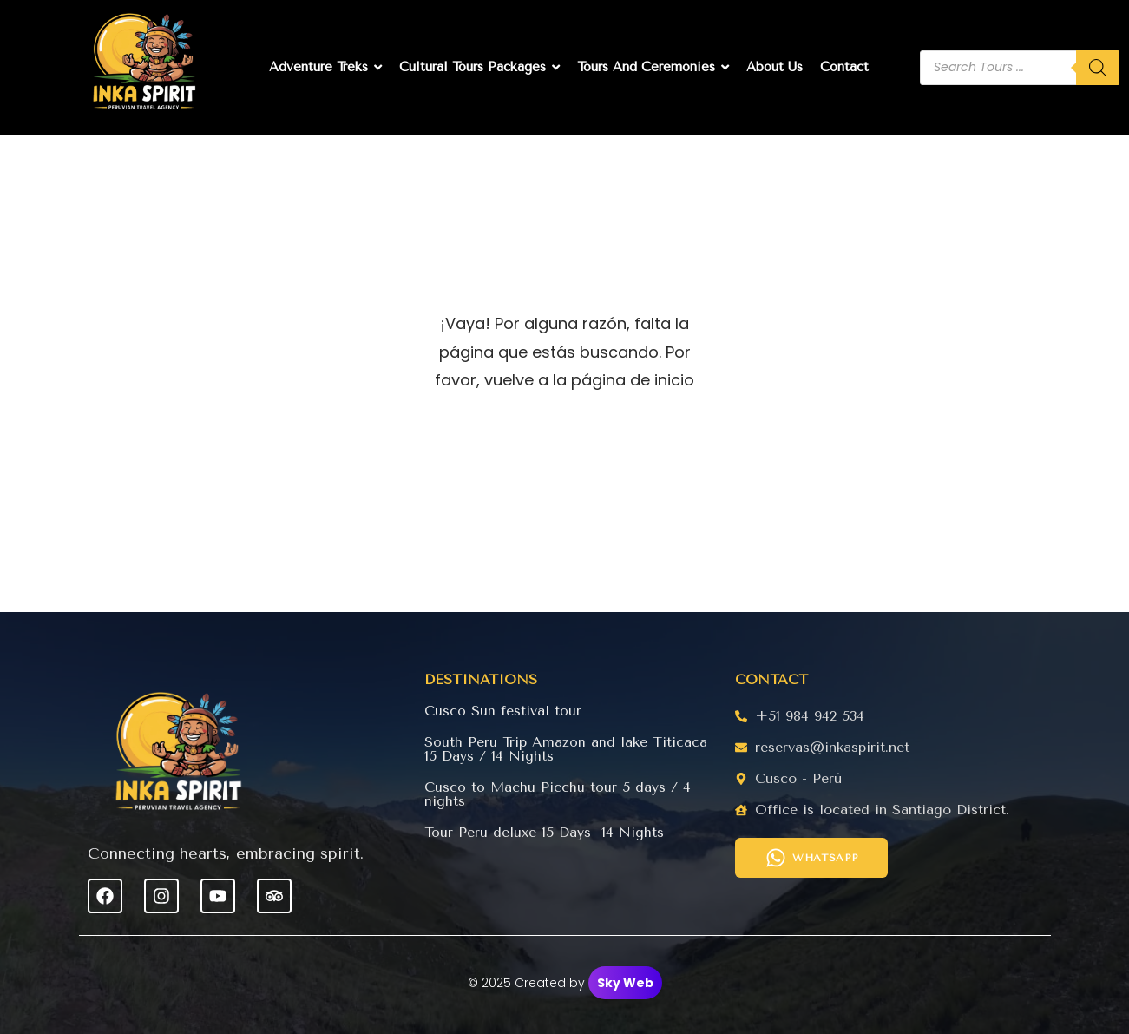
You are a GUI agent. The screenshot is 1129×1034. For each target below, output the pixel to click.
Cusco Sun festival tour (502, 710)
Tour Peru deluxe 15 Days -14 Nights (544, 832)
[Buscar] (1097, 67)
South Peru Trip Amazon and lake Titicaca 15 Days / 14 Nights (565, 749)
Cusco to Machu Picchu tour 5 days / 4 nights (557, 794)
